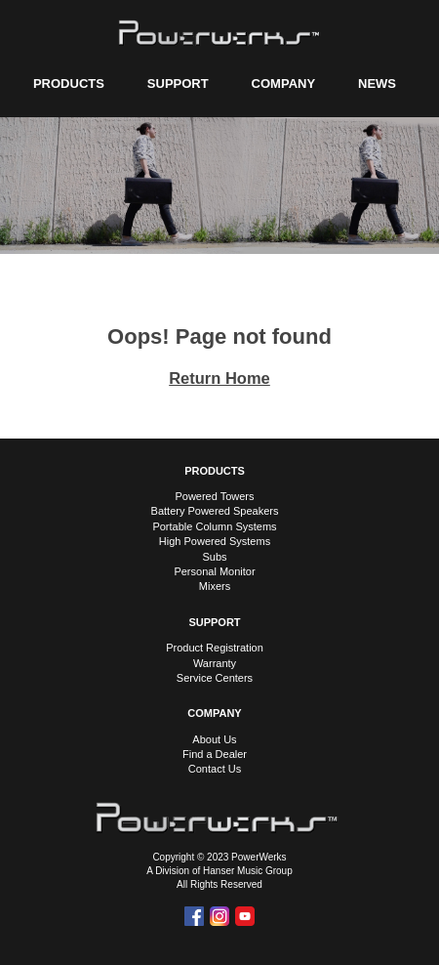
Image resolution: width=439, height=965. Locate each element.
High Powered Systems (214, 541)
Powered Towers (214, 496)
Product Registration (214, 647)
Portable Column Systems (214, 526)
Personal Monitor (214, 571)
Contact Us (214, 769)
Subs (214, 557)
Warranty (214, 663)
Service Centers (215, 678)
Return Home (219, 378)
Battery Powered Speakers (215, 511)
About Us (214, 739)
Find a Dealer (214, 754)
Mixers (214, 586)
